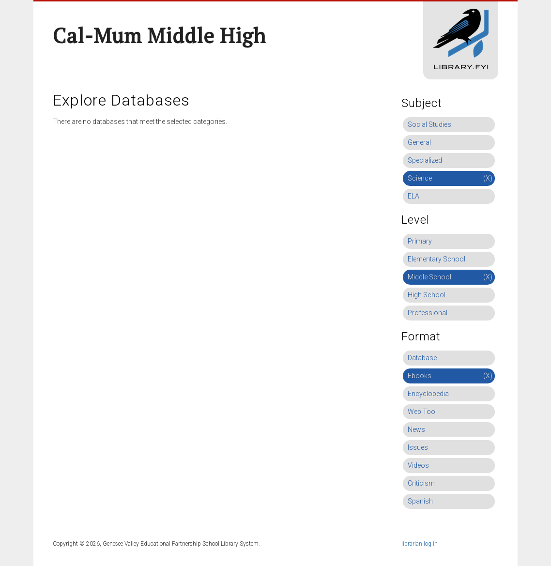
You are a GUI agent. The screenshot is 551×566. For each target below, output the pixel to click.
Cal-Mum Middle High (159, 35)
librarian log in (419, 543)
